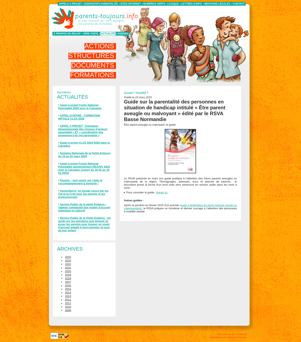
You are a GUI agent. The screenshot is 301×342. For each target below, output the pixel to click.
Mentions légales (217, 3)
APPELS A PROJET (70, 3)
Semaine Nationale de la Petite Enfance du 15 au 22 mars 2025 (84, 155)
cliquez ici (161, 192)
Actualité (108, 33)
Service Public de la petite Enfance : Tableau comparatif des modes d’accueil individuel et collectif (84, 207)
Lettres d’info (191, 3)
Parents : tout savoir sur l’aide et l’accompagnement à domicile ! (80, 182)
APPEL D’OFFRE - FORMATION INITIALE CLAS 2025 (79, 117)
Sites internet (130, 3)
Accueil (128, 92)
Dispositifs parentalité (101, 3)
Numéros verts (154, 3)
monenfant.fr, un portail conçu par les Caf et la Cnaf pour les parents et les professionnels (83, 194)
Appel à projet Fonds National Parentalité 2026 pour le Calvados (79, 106)
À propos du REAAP (67, 33)
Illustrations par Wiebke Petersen (228, 337)
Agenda (122, 33)
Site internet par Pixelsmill (232, 334)
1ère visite (90, 33)
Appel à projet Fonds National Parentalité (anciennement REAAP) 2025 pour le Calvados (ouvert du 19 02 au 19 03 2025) (84, 168)
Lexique (173, 3)
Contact (239, 3)
